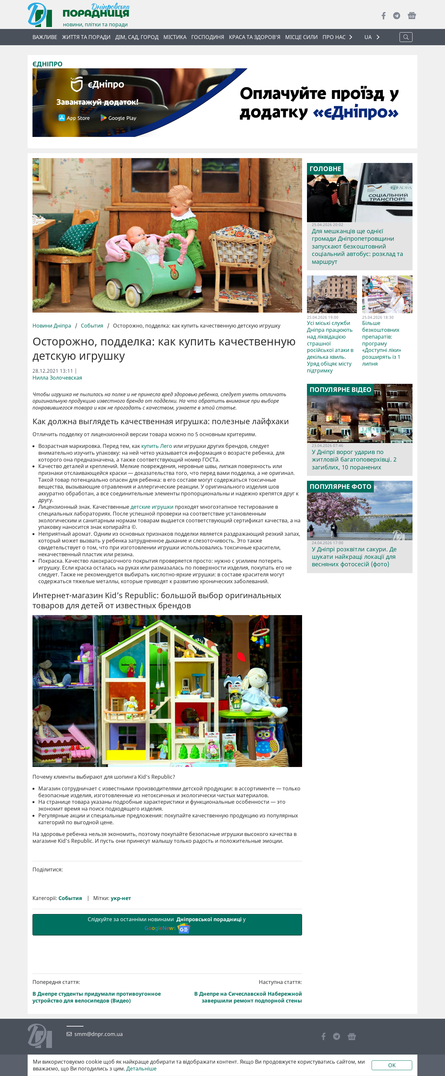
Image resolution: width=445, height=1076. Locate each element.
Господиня (207, 37)
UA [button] (368, 37)
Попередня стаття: (98, 991)
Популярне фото (341, 486)
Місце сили (301, 37)
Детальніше (141, 1068)
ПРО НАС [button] (334, 37)
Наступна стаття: (236, 991)
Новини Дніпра (52, 325)
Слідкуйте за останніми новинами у (167, 924)
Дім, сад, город (137, 37)
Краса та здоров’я (254, 37)
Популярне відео (341, 389)
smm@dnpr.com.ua (98, 1034)
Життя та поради (86, 37)
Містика (174, 37)
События (92, 325)
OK (392, 1065)
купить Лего (156, 446)
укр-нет (121, 898)
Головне (325, 169)
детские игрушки (152, 506)
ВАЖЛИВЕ (44, 37)
